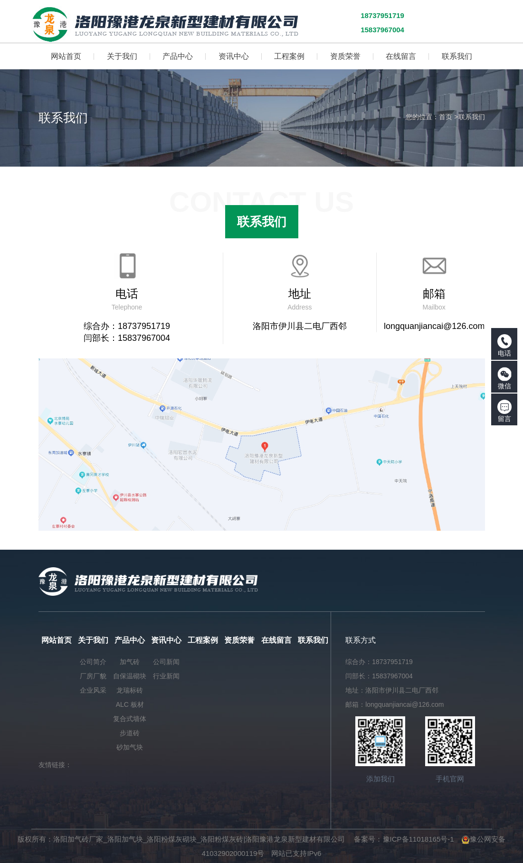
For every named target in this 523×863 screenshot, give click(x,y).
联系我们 (471, 117)
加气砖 (130, 662)
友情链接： (55, 765)
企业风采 (93, 690)
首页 (445, 117)
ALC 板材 (130, 704)
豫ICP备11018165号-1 (418, 839)
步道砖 (130, 733)
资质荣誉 (239, 640)
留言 (504, 411)
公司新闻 (166, 662)
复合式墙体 (129, 718)
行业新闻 (166, 676)
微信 (504, 378)
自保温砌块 (129, 676)
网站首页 (56, 640)
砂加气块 (129, 747)
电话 (504, 345)
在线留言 (276, 640)
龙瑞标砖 (129, 690)
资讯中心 (166, 640)
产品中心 (129, 640)
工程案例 (203, 640)
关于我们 (93, 640)
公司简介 (93, 662)
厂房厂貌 (93, 676)
